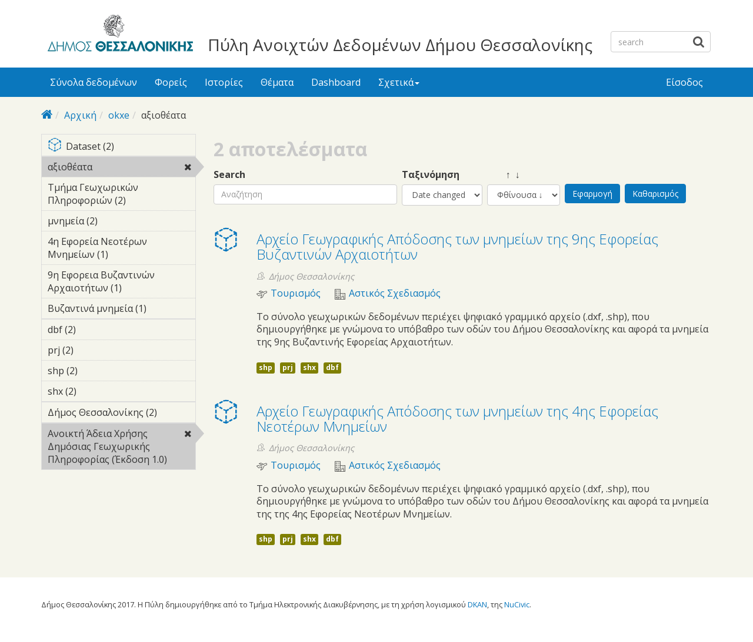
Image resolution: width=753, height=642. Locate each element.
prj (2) (92, 350)
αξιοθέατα (121, 168)
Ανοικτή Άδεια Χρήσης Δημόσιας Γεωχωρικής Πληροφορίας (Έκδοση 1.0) (121, 448)
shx (309, 367)
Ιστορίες (224, 82)
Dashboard (336, 82)
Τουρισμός (296, 293)
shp (265, 367)
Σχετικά (398, 82)
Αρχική (80, 115)
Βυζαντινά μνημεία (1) (121, 310)
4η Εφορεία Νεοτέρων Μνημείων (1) (121, 249)
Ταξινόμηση (430, 175)
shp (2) (96, 370)
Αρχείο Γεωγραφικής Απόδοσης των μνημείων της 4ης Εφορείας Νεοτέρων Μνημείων (457, 418)
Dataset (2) (121, 147)
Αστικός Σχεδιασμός (395, 293)
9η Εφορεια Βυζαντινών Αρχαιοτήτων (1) (121, 283)
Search (229, 175)
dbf (332, 367)
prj (287, 367)
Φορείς (171, 82)
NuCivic (516, 604)
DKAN (477, 604)
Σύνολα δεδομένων (93, 82)
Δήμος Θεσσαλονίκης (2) (121, 414)
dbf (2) (94, 329)
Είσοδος (684, 82)
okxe (118, 115)
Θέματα (277, 82)
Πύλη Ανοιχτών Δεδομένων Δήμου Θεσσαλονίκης (400, 44)
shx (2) (95, 391)
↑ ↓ (503, 175)
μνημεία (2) (116, 220)
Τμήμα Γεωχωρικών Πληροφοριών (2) (121, 195)
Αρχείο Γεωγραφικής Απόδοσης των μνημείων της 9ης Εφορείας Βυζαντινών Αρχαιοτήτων (457, 246)
